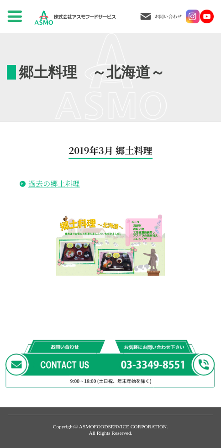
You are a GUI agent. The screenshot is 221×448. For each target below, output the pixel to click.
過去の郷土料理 (54, 183)
